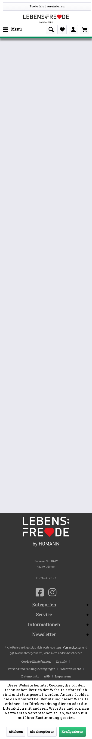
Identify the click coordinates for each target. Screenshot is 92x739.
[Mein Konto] (73, 29)
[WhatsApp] (47, 6)
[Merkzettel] (62, 29)
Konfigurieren (72, 731)
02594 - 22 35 (47, 578)
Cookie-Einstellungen (36, 661)
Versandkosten (72, 647)
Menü (12, 28)
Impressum (63, 676)
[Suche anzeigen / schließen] (50, 29)
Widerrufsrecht (70, 669)
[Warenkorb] (84, 29)
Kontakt (61, 661)
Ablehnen (16, 731)
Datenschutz (30, 676)
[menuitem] (12, 29)
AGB (47, 676)
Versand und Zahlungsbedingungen (31, 669)
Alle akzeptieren (42, 731)
